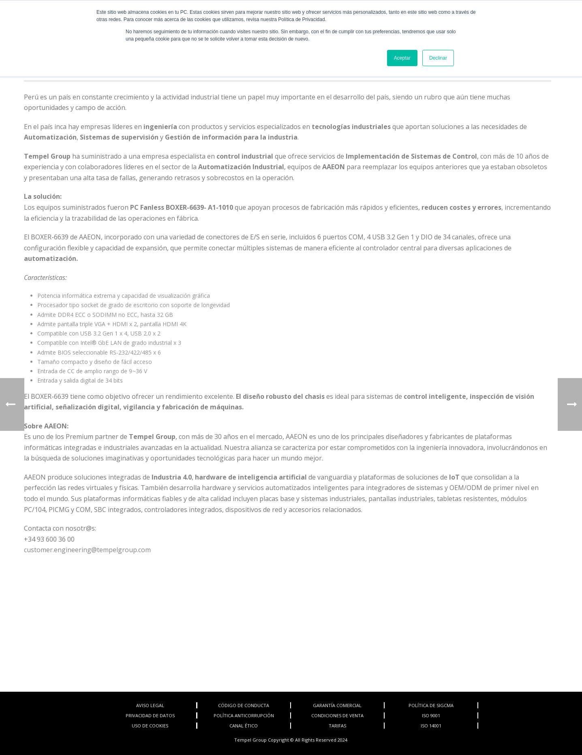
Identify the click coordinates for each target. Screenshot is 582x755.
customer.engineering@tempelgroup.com (87, 549)
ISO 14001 (431, 726)
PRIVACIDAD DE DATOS (150, 715)
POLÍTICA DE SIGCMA (431, 705)
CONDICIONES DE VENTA (337, 715)
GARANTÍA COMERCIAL (337, 705)
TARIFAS (337, 726)
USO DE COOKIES (150, 726)
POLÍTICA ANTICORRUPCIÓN (244, 715)
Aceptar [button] (402, 58)
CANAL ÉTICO (243, 726)
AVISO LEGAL (150, 705)
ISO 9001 (431, 715)
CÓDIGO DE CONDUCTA (243, 705)
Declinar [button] (438, 58)
